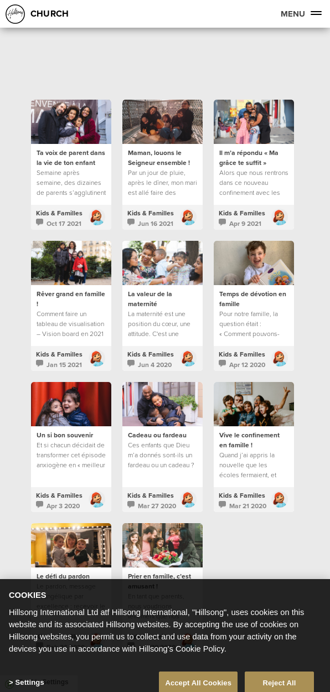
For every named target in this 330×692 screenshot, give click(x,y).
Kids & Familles (59, 213)
